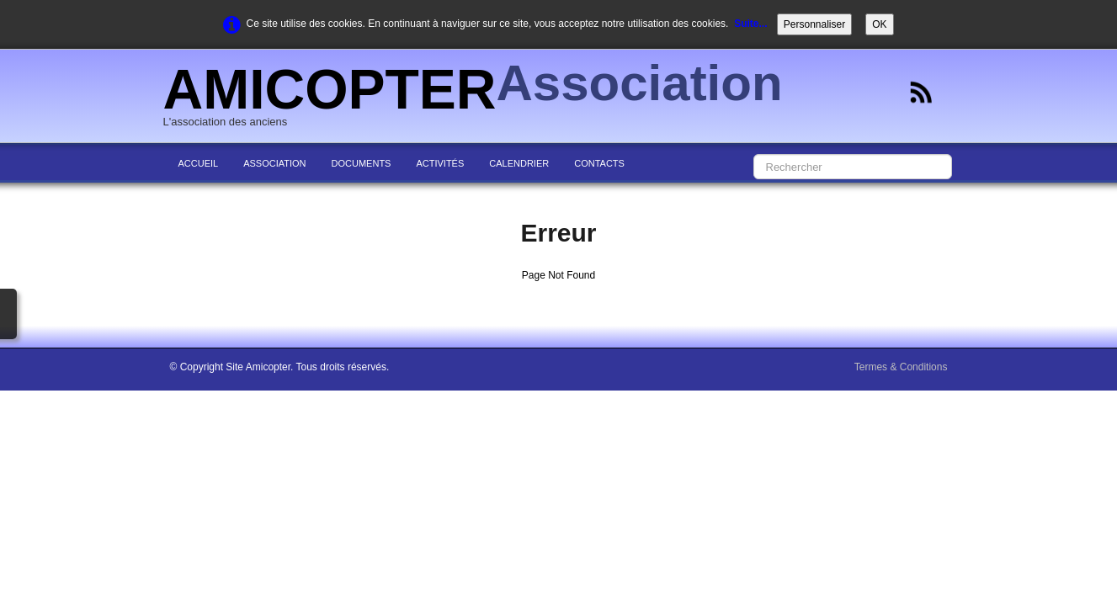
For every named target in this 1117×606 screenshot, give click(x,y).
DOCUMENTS (361, 163)
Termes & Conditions (901, 367)
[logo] (479, 97)
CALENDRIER (519, 163)
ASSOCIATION (274, 163)
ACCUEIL (198, 163)
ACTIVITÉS (440, 163)
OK (879, 24)
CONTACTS (599, 163)
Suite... (750, 23)
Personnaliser (814, 24)
